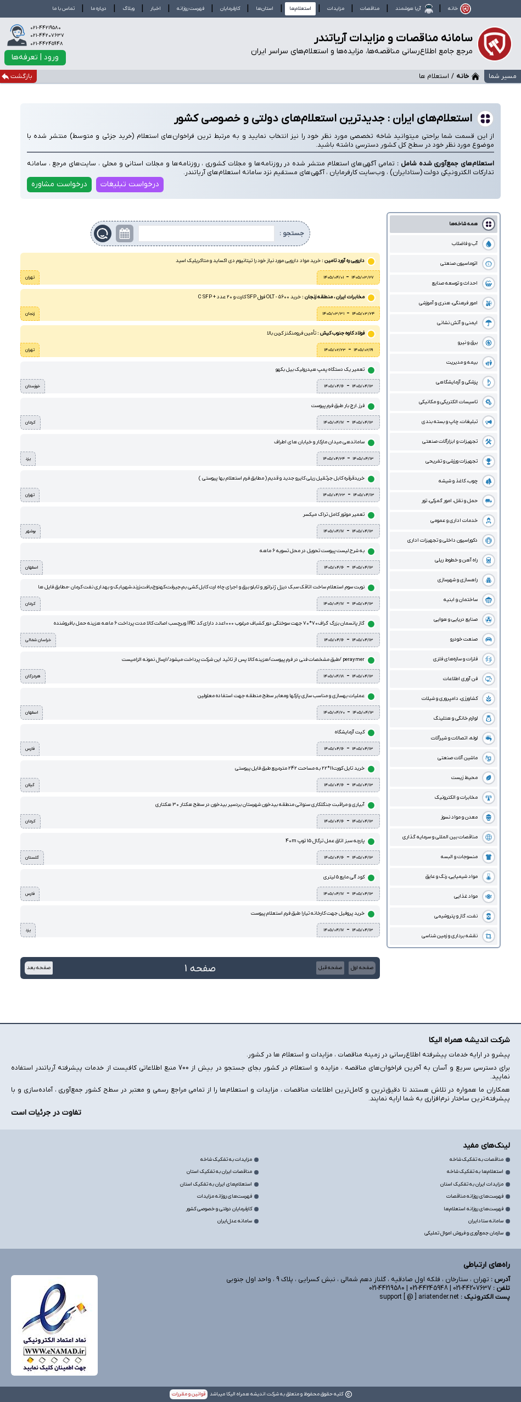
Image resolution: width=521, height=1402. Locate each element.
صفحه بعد (39, 967)
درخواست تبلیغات (129, 184)
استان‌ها (264, 8)
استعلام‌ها (300, 8)
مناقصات (369, 8)
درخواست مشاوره (59, 184)
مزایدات (335, 8)
